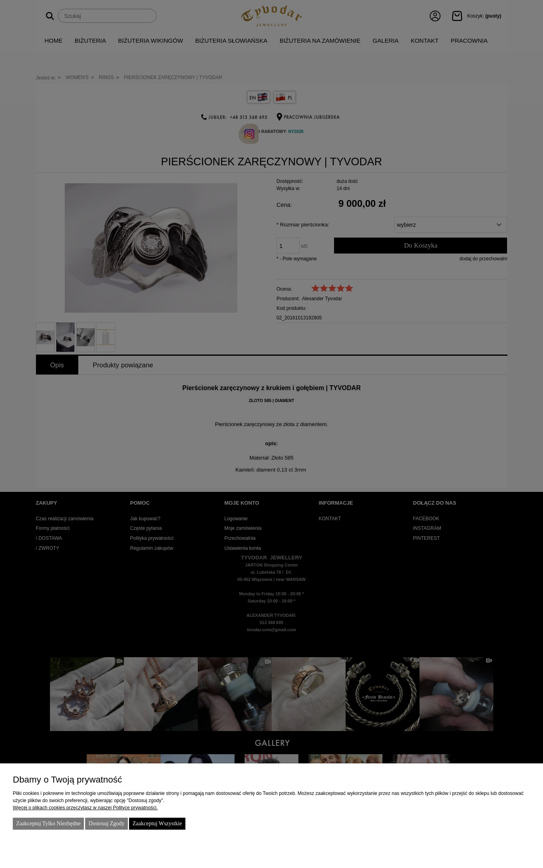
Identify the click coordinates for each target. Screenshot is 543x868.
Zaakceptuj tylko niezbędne (48, 823)
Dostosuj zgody (107, 823)
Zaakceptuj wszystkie (157, 823)
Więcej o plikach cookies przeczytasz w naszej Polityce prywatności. (85, 808)
